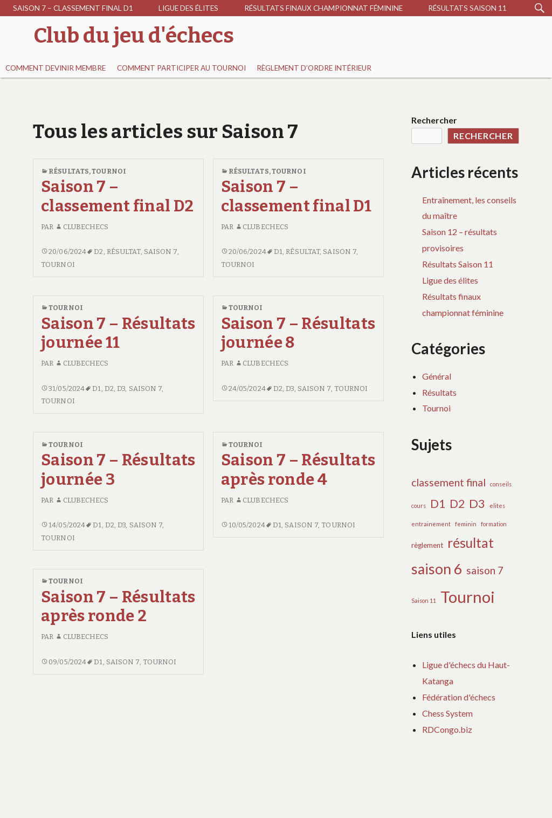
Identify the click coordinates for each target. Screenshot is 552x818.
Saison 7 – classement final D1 (73, 8)
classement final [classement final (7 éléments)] (448, 482)
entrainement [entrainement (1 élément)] (431, 523)
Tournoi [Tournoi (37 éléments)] (467, 596)
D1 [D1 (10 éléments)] (437, 504)
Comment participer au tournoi (181, 68)
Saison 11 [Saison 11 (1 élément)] (423, 600)
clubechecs (81, 227)
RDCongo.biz (447, 729)
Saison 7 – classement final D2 (117, 196)
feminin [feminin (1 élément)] (466, 523)
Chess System (447, 713)
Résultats (69, 171)
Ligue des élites (188, 8)
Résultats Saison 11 (467, 8)
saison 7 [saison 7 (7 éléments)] (484, 570)
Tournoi (109, 171)
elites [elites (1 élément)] (497, 505)
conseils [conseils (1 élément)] (501, 483)
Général (436, 376)
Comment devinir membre (55, 68)
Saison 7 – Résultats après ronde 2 (118, 606)
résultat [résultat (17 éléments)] (470, 543)
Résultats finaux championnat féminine (323, 8)
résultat (124, 252)
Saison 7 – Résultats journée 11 (118, 333)
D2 (98, 252)
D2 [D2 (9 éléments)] (457, 503)
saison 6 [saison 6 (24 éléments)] (436, 569)
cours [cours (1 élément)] (418, 505)
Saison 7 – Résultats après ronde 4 (298, 470)
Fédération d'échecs (458, 697)
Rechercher (434, 120)
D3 (121, 388)
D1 (278, 252)
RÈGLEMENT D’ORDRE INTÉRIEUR (314, 68)
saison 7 (160, 252)
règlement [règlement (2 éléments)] (427, 545)
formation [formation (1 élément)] (494, 523)
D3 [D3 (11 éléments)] (477, 503)
